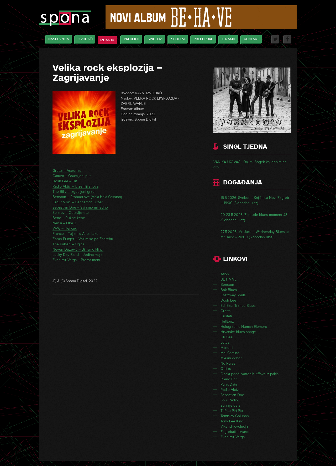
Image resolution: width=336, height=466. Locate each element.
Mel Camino (229, 353)
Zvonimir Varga (232, 437)
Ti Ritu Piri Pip (231, 411)
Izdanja (107, 40)
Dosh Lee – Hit (64, 181)
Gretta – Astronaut (67, 171)
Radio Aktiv (229, 390)
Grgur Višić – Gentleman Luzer (77, 202)
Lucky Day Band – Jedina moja (77, 255)
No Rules (227, 363)
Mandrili (226, 348)
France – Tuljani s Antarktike (75, 234)
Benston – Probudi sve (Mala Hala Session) (87, 197)
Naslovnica (57, 39)
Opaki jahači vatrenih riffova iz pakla (249, 374)
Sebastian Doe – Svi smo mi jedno (80, 207)
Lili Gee (226, 337)
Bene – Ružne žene (68, 218)
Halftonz (227, 321)
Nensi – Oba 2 (64, 223)
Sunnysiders (230, 405)
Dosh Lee (228, 300)
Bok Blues (228, 290)
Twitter (275, 39)
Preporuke (202, 39)
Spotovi (177, 39)
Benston (227, 285)
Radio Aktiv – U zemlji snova (75, 186)
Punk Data (228, 384)
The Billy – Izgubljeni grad (73, 192)
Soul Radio (229, 400)
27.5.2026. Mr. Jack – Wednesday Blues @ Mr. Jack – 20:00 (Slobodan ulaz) (254, 234)
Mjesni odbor (231, 358)
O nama (227, 39)
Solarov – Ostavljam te (70, 213)
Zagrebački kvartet (235, 432)
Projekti (130, 39)
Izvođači (84, 39)
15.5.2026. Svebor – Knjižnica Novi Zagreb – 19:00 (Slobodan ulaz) (254, 200)
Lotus (224, 342)
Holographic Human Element (243, 327)
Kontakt (250, 39)
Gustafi (226, 316)
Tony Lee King (231, 421)
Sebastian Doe (232, 395)
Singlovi (153, 39)
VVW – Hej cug (64, 228)
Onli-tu (225, 369)
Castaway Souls (233, 295)
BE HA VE (228, 279)
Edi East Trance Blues (238, 306)
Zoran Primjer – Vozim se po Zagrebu (82, 239)
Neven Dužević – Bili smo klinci (77, 249)
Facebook (287, 39)
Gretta (225, 311)
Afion (224, 274)
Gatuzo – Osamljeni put (71, 176)
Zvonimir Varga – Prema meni (76, 260)
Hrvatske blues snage (238, 332)
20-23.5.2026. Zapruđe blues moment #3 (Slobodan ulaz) (253, 217)
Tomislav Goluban (234, 416)
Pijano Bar (228, 379)
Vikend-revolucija (234, 426)
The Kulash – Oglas (68, 244)
